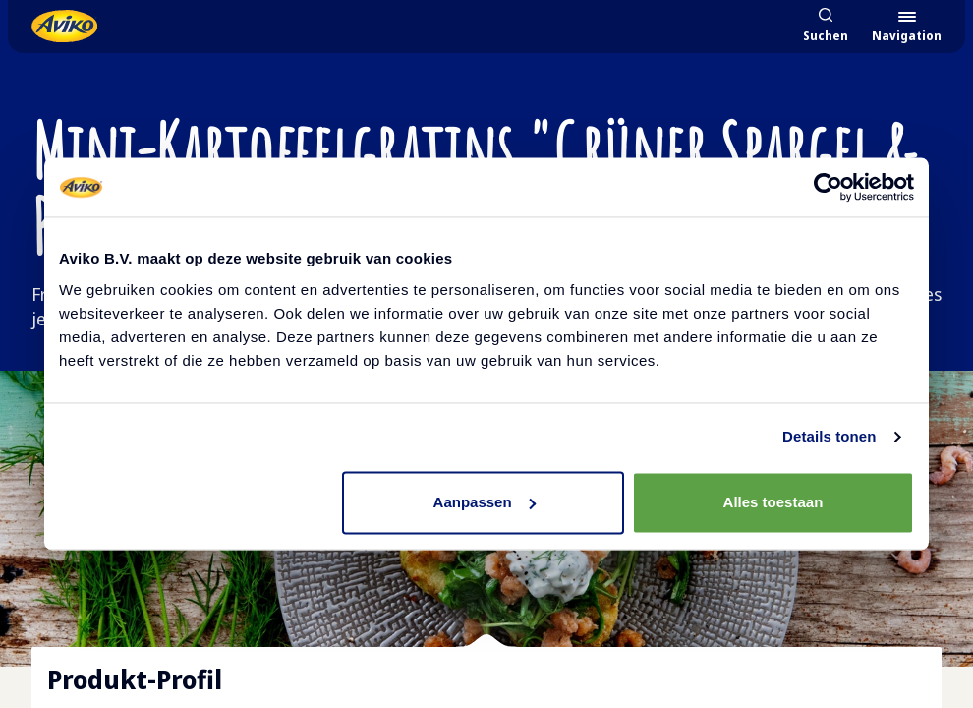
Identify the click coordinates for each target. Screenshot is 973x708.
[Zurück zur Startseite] (64, 26)
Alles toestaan (773, 502)
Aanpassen (484, 502)
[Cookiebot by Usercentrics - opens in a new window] (828, 187)
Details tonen (829, 436)
